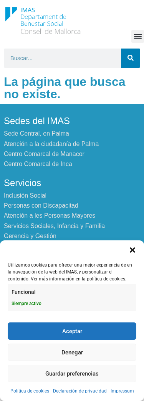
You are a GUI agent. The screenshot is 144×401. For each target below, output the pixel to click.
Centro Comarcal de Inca (38, 164)
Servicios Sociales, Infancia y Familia (54, 226)
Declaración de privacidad (80, 391)
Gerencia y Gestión (30, 236)
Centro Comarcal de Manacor (44, 154)
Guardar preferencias (72, 373)
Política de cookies (29, 391)
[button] (132, 250)
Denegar (72, 352)
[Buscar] (130, 58)
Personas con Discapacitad (41, 205)
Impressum (122, 391)
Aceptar (72, 331)
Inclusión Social (25, 195)
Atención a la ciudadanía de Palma (51, 144)
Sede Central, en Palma (36, 133)
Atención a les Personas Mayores (49, 215)
